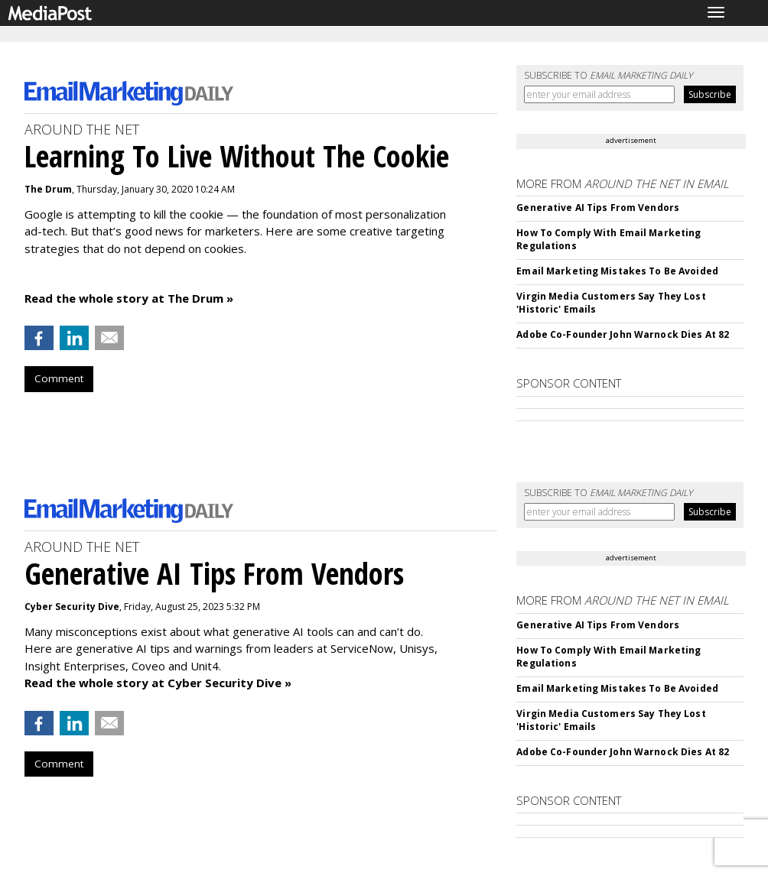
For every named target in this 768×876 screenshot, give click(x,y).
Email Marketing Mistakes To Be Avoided (617, 270)
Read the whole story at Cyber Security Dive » (157, 682)
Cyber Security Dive (71, 606)
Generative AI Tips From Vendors (597, 207)
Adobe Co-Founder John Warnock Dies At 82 (622, 334)
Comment (58, 378)
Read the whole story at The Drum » (128, 298)
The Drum (48, 189)
